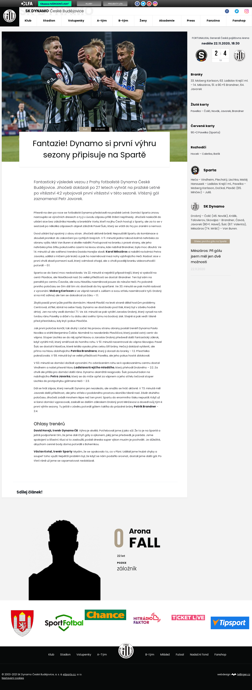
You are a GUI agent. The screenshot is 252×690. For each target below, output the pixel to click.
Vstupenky (76, 21)
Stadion (49, 21)
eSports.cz (69, 674)
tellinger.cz (243, 674)
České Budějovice (54, 11)
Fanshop (239, 21)
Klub (28, 21)
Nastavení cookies (13, 678)
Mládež (165, 655)
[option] (22, 623)
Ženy (143, 21)
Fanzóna (213, 21)
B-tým (123, 21)
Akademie (166, 21)
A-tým (102, 21)
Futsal (180, 655)
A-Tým (102, 655)
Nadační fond (199, 655)
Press (191, 21)
